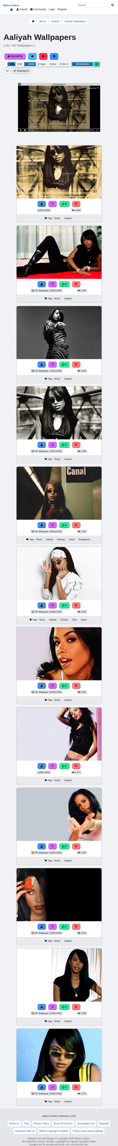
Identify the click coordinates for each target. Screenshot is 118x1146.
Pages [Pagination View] (42, 64)
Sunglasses (84, 539)
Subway (61, 539)
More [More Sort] (64, 64)
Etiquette (104, 1123)
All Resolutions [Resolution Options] (82, 64)
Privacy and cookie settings (88, 1131)
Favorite (15, 56)
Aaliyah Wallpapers (75, 21)
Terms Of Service (63, 1123)
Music (43, 21)
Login (52, 9)
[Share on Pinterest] (43, 56)
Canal (72, 539)
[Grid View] (11, 64)
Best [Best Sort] (53, 64)
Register (62, 9)
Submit (21, 9)
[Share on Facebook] (54, 56)
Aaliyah (55, 21)
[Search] (112, 5)
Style (74, 620)
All (7, 70)
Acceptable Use (85, 1123)
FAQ (26, 1123)
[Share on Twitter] (32, 56)
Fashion (64, 620)
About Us (14, 1123)
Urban (84, 620)
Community (38, 9)
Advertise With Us (25, 1131)
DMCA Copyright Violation (53, 1131)
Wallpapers (21, 70)
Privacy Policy (41, 1123)
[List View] (19, 64)
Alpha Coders (11, 5)
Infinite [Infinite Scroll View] (30, 64)
